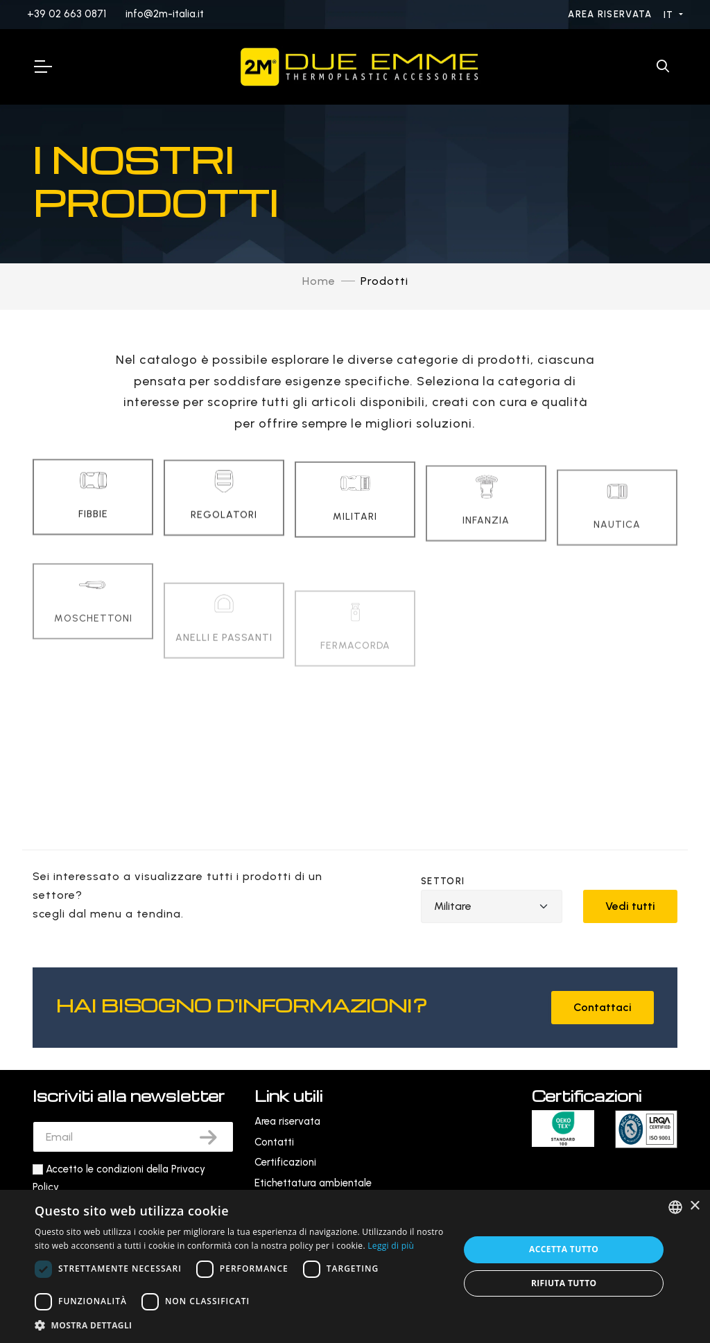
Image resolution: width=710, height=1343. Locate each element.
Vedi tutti (630, 906)
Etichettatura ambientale (313, 1183)
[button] (241, 1325)
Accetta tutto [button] (563, 1249)
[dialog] (355, 1266)
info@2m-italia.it (164, 14)
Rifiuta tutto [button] (564, 1283)
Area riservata (611, 14)
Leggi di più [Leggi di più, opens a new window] (390, 1246)
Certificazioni (285, 1162)
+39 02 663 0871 (66, 14)
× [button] (694, 1206)
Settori (443, 881)
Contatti (274, 1142)
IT (670, 15)
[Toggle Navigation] (42, 66)
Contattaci (602, 1007)
